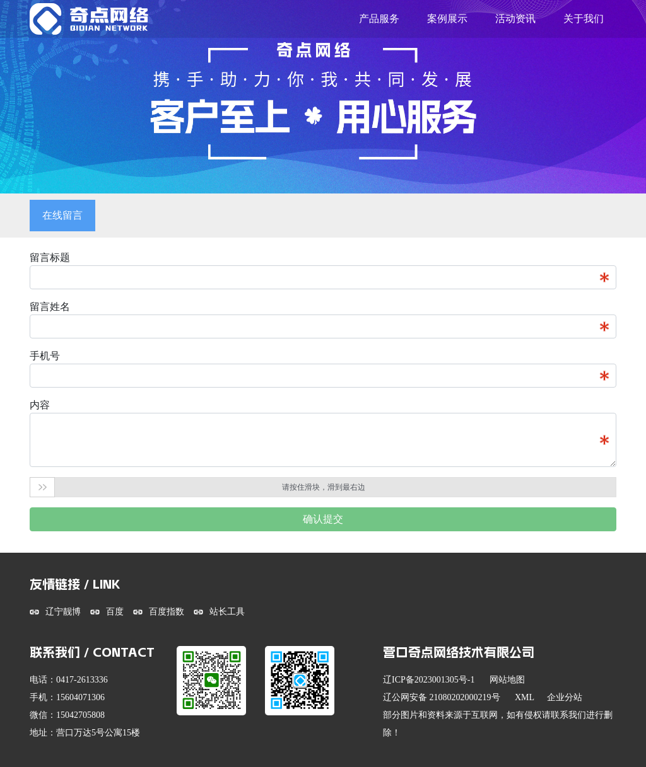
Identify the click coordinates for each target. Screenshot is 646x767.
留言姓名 (50, 306)
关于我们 (583, 18)
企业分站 (564, 697)
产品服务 (379, 18)
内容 (40, 405)
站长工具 (227, 611)
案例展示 (447, 18)
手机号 (45, 355)
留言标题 (50, 257)
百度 (115, 611)
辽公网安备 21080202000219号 (441, 697)
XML (524, 697)
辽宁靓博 (63, 611)
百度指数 (166, 611)
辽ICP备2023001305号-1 (428, 679)
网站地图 (507, 679)
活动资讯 (515, 18)
